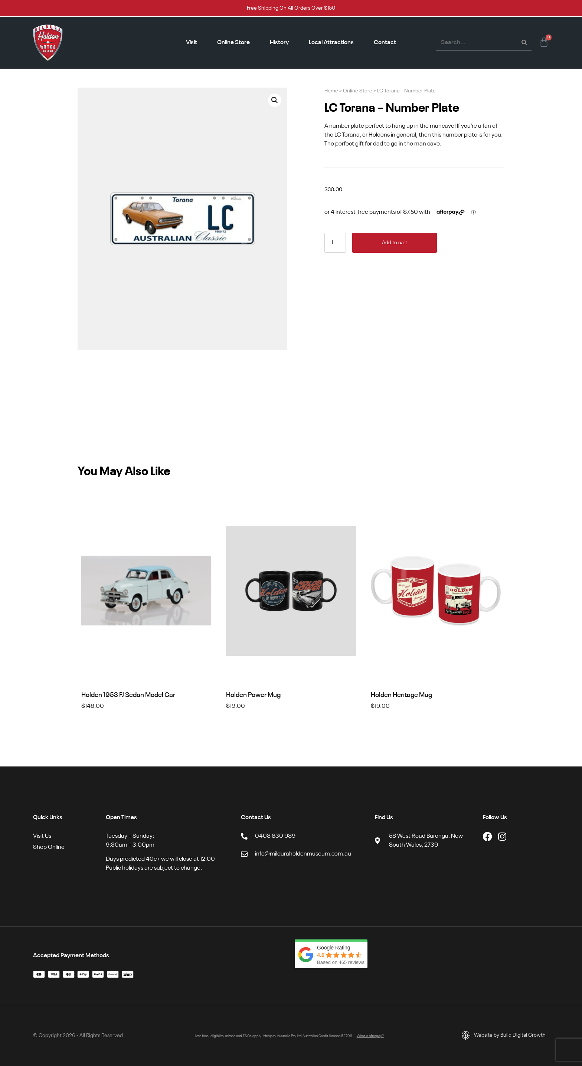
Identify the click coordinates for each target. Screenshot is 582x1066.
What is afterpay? (370, 1036)
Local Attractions (331, 43)
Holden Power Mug (253, 695)
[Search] (524, 42)
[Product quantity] (335, 243)
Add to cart (394, 242)
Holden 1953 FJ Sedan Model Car (128, 695)
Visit (191, 43)
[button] (274, 100)
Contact (385, 43)
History (279, 43)
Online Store (233, 43)
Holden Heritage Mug (401, 695)
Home (331, 91)
